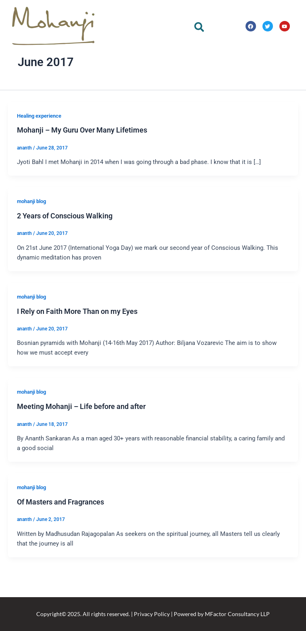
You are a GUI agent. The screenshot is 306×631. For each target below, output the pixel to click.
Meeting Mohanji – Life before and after (81, 434)
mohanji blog (31, 229)
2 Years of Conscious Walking (64, 244)
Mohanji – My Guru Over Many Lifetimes (82, 158)
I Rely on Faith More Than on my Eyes (77, 339)
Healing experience (39, 144)
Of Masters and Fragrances (60, 530)
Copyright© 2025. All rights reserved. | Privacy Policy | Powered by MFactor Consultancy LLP (153, 613)
